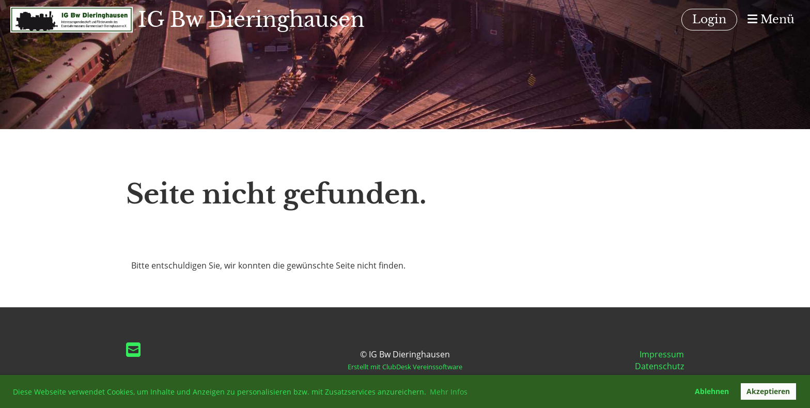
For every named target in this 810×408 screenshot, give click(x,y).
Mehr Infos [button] (449, 392)
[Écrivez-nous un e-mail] (133, 349)
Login (709, 19)
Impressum (662, 354)
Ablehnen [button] (712, 391)
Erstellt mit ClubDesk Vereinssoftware (405, 366)
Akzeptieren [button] (768, 391)
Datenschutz (659, 366)
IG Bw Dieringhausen (251, 20)
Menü (771, 19)
